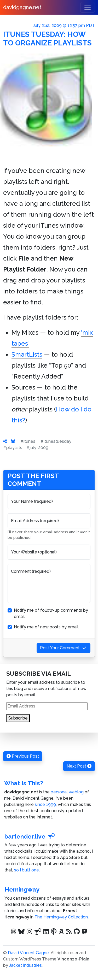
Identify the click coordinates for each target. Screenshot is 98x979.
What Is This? (23, 783)
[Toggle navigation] (87, 7)
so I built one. (27, 870)
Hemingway (21, 889)
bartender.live (29, 836)
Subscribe (18, 718)
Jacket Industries (25, 965)
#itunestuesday (56, 441)
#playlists (12, 447)
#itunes (27, 441)
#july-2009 (37, 447)
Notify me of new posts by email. (46, 626)
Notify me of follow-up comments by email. (51, 613)
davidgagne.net (22, 7)
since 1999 (45, 804)
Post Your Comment (63, 647)
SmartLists (26, 354)
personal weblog (67, 791)
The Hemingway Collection (61, 917)
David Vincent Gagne (28, 952)
